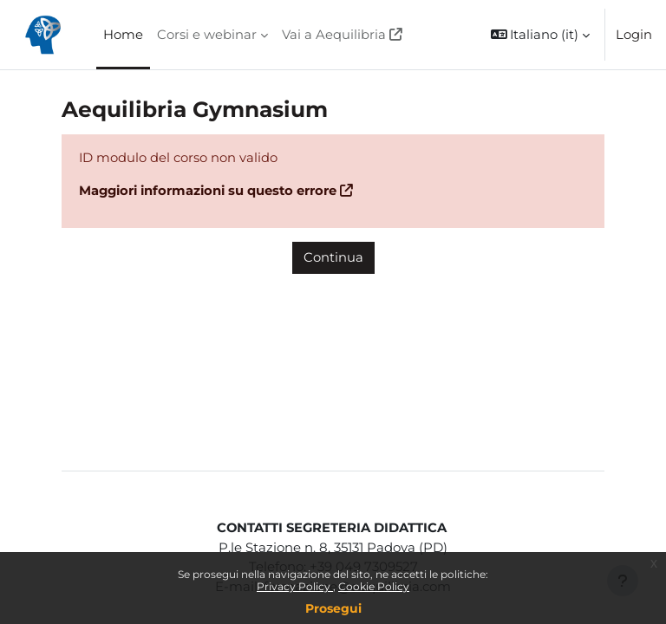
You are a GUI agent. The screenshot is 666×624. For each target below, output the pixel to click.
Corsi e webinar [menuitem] (207, 34)
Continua (333, 257)
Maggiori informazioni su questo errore (207, 190)
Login (634, 34)
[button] (541, 34)
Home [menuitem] (123, 34)
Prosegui (333, 608)
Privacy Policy (295, 586)
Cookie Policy (373, 586)
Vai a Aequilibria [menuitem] (334, 34)
